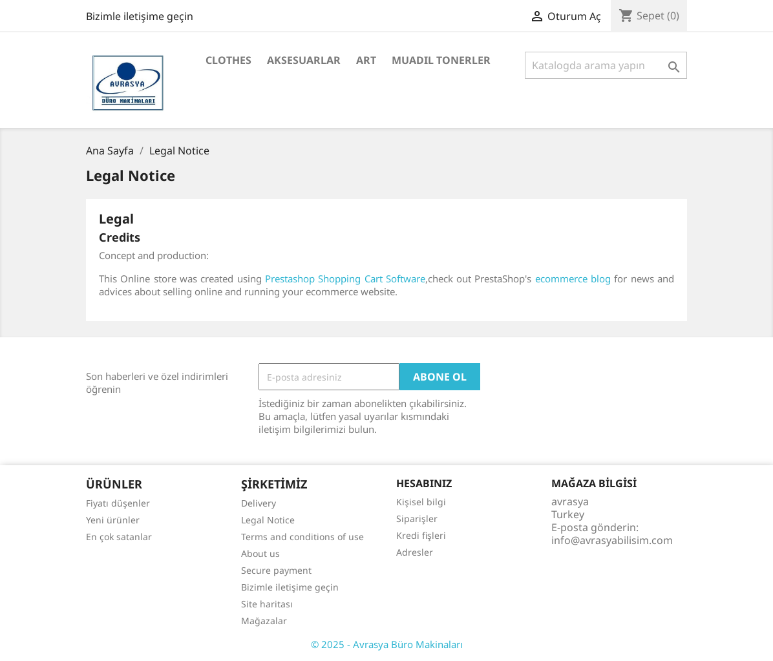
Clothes (228, 60)
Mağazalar (264, 620)
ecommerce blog (573, 278)
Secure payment (276, 570)
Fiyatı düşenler (118, 503)
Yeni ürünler (113, 520)
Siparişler (417, 518)
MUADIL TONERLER (441, 60)
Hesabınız (424, 483)
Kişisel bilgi (421, 502)
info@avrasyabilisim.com (612, 540)
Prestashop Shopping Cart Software (345, 278)
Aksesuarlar (304, 60)
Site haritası (267, 604)
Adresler (414, 552)
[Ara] (606, 65)
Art (366, 60)
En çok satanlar (119, 536)
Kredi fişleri (421, 535)
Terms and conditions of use (302, 536)
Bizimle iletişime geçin (139, 16)
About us (260, 553)
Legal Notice (268, 520)
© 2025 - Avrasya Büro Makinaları (387, 644)
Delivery (258, 503)
